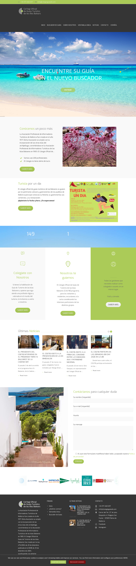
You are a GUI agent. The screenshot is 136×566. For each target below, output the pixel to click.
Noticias (96, 25)
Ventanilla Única (84, 25)
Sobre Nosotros (69, 25)
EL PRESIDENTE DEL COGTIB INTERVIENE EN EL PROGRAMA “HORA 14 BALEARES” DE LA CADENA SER (28, 357)
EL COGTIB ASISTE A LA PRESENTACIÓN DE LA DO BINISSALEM (52, 356)
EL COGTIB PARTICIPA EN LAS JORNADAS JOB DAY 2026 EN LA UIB (101, 354)
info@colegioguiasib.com (47, 2)
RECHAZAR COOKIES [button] (77, 562)
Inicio (43, 25)
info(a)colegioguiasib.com (107, 509)
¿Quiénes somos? (55, 509)
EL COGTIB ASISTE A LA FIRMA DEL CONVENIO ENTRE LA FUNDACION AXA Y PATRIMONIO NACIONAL (76, 357)
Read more (23, 375)
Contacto (104, 25)
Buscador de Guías (54, 25)
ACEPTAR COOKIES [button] (58, 562)
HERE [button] (125, 558)
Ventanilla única (113, 273)
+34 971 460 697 (27, 2)
